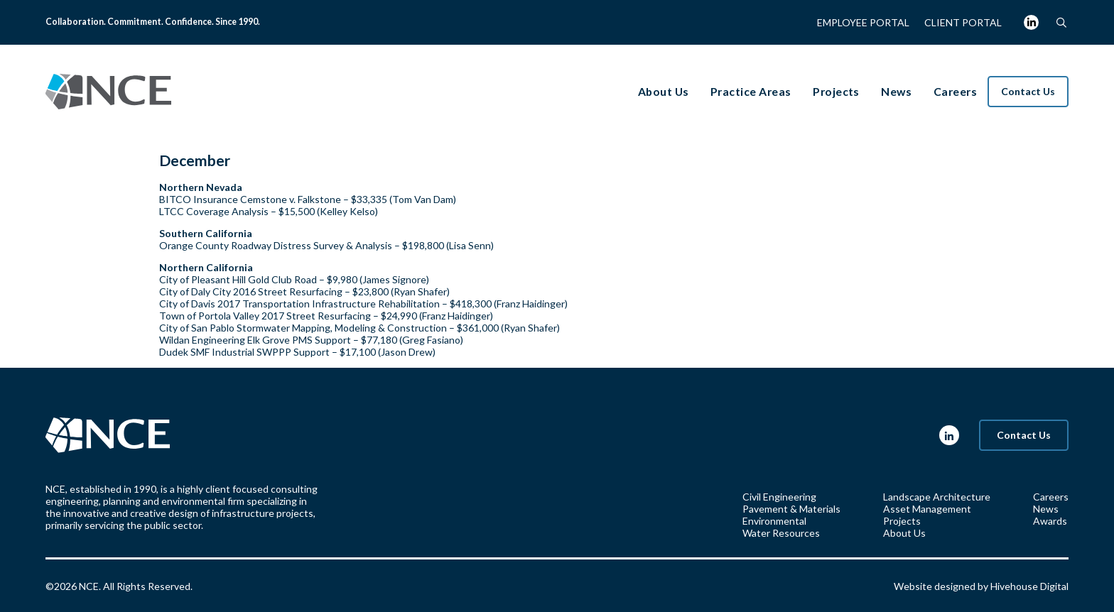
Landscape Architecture (936, 497)
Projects (902, 521)
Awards (1050, 521)
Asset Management (927, 509)
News (1046, 509)
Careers (1051, 497)
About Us (904, 533)
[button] (1061, 22)
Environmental (774, 521)
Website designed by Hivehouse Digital (981, 586)
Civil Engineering (779, 497)
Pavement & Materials (791, 509)
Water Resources (781, 533)
